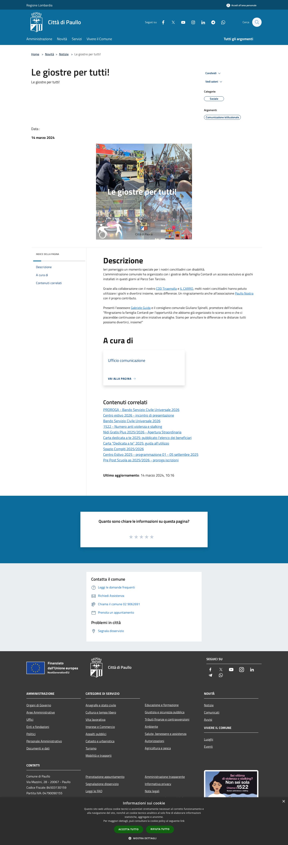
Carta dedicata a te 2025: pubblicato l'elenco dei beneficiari (147, 437)
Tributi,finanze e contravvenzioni (167, 719)
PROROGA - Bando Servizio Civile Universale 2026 (141, 409)
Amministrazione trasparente (165, 776)
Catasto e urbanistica (100, 741)
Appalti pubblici (96, 734)
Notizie (64, 54)
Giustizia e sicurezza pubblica (164, 712)
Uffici (29, 719)
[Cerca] (257, 22)
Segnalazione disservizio (102, 783)
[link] (166, 288)
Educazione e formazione (162, 705)
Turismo (91, 748)
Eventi (208, 746)
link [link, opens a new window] (182, 821)
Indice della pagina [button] (47, 254)
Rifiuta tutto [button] (160, 829)
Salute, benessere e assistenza (165, 733)
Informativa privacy (158, 783)
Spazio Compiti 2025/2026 (123, 449)
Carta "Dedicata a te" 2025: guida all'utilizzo (136, 443)
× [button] (283, 801)
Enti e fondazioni (37, 726)
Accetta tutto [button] (129, 829)
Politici (31, 734)
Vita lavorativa (95, 719)
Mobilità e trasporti (99, 755)
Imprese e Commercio (100, 726)
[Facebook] (161, 22)
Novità (49, 54)
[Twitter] (171, 22)
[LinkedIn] (201, 22)
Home (35, 54)
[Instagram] (191, 22)
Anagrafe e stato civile (101, 705)
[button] (144, 838)
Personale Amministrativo (44, 741)
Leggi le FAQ (94, 791)
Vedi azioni (214, 81)
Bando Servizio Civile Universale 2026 (131, 421)
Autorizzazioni (154, 741)
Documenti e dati (38, 748)
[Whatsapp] (221, 22)
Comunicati (211, 712)
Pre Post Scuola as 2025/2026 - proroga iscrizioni (141, 460)
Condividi (213, 73)
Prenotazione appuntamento (105, 776)
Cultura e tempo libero (101, 712)
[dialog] (144, 821)
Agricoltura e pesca (158, 748)
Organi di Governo (38, 705)
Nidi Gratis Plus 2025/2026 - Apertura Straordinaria (142, 432)
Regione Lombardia (39, 5)
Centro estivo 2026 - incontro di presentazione (138, 415)
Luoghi (208, 739)
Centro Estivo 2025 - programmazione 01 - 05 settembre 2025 (150, 454)
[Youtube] (181, 22)
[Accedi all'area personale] (241, 5)
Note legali (152, 791)
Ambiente (151, 726)
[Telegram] (211, 22)
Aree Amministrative (40, 712)
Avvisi (208, 719)
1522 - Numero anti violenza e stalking (132, 426)
